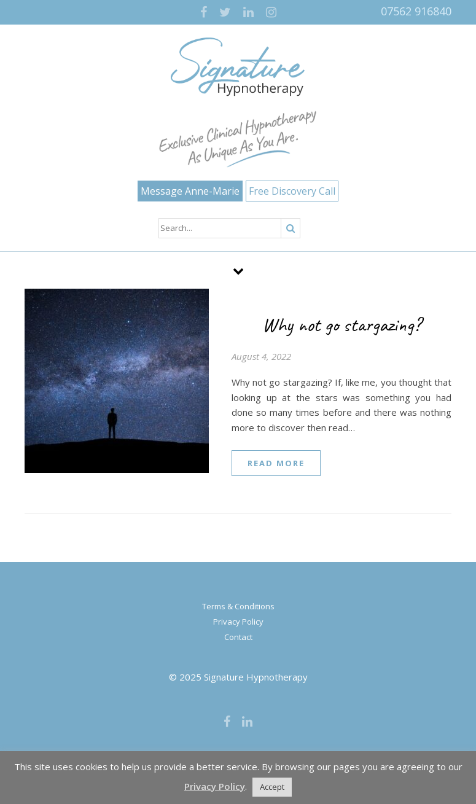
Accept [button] (272, 786)
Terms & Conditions (238, 606)
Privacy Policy (238, 621)
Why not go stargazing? (341, 324)
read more (276, 463)
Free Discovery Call (292, 191)
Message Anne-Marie (190, 191)
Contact (238, 636)
